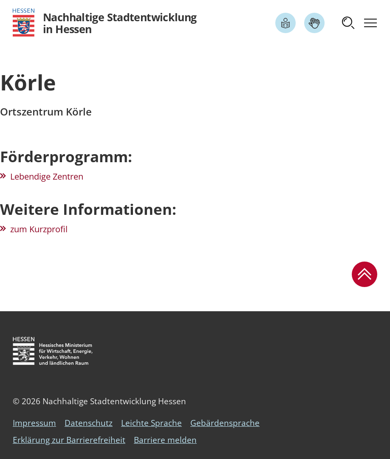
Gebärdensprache (225, 422)
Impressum (34, 422)
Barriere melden (165, 439)
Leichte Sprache (151, 422)
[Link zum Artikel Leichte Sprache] (285, 23)
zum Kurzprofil (39, 229)
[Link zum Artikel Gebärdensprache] (314, 23)
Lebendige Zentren (46, 176)
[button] (348, 23)
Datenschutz (89, 422)
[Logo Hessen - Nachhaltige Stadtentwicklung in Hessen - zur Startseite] (105, 22)
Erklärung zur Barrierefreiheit (69, 439)
